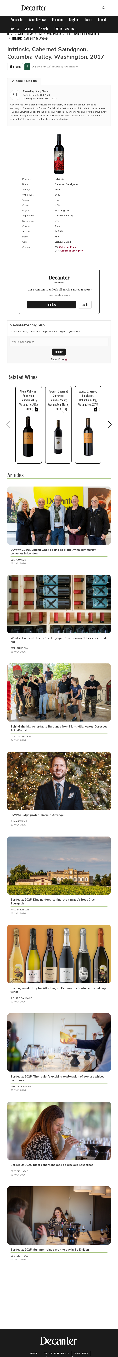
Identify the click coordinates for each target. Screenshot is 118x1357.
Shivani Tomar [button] (19, 821)
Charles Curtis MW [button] (22, 736)
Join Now (51, 304)
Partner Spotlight (65, 28)
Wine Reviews (37, 19)
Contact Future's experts (56, 1353)
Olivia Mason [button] (18, 559)
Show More (59, 359)
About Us (34, 1353)
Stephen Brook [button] (19, 648)
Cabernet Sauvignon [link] (86, 34)
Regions (74, 19)
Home (10, 34)
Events (29, 28)
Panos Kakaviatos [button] (21, 1086)
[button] (24, 81)
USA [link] (40, 34)
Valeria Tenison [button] (20, 909)
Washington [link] (54, 34)
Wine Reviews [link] (25, 34)
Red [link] (68, 34)
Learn (88, 19)
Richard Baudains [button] (21, 998)
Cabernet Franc (67, 247)
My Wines (15, 67)
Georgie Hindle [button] (19, 1171)
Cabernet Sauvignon (71, 250)
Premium (58, 19)
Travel (102, 19)
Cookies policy (81, 1353)
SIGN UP (59, 352)
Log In (84, 304)
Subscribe (17, 19)
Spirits (15, 28)
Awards (43, 28)
